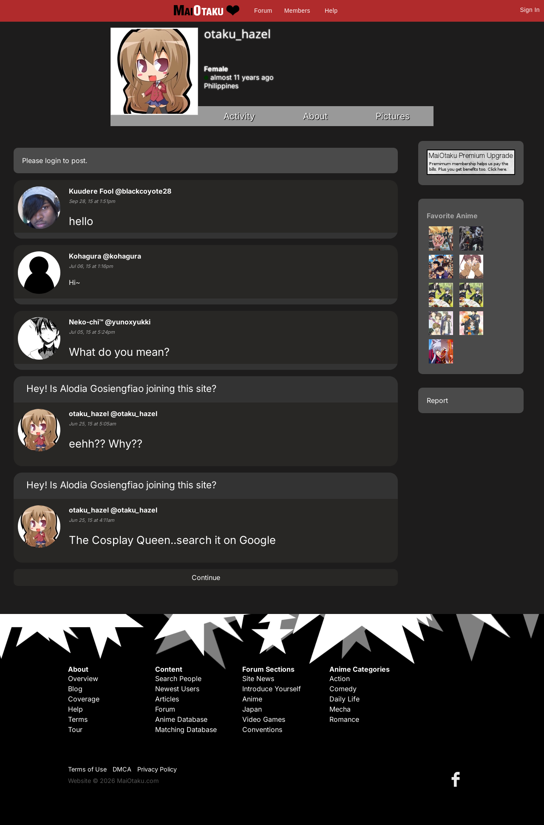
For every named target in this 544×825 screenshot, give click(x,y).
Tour (75, 729)
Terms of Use (87, 769)
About (315, 116)
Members (297, 10)
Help (331, 10)
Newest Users (177, 688)
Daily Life (344, 699)
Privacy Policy (157, 769)
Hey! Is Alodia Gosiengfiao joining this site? (121, 388)
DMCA (122, 769)
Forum (263, 10)
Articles (167, 699)
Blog (75, 688)
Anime (252, 699)
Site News (258, 678)
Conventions (262, 729)
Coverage (83, 699)
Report (437, 400)
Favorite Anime (452, 215)
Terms (78, 719)
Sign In (530, 9)
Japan (252, 709)
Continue (206, 577)
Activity (239, 116)
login (53, 160)
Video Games (263, 719)
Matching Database (186, 729)
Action (339, 678)
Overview (83, 678)
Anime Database (181, 719)
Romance (344, 719)
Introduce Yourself (271, 688)
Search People (178, 678)
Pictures (393, 116)
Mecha (340, 709)
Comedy (343, 688)
